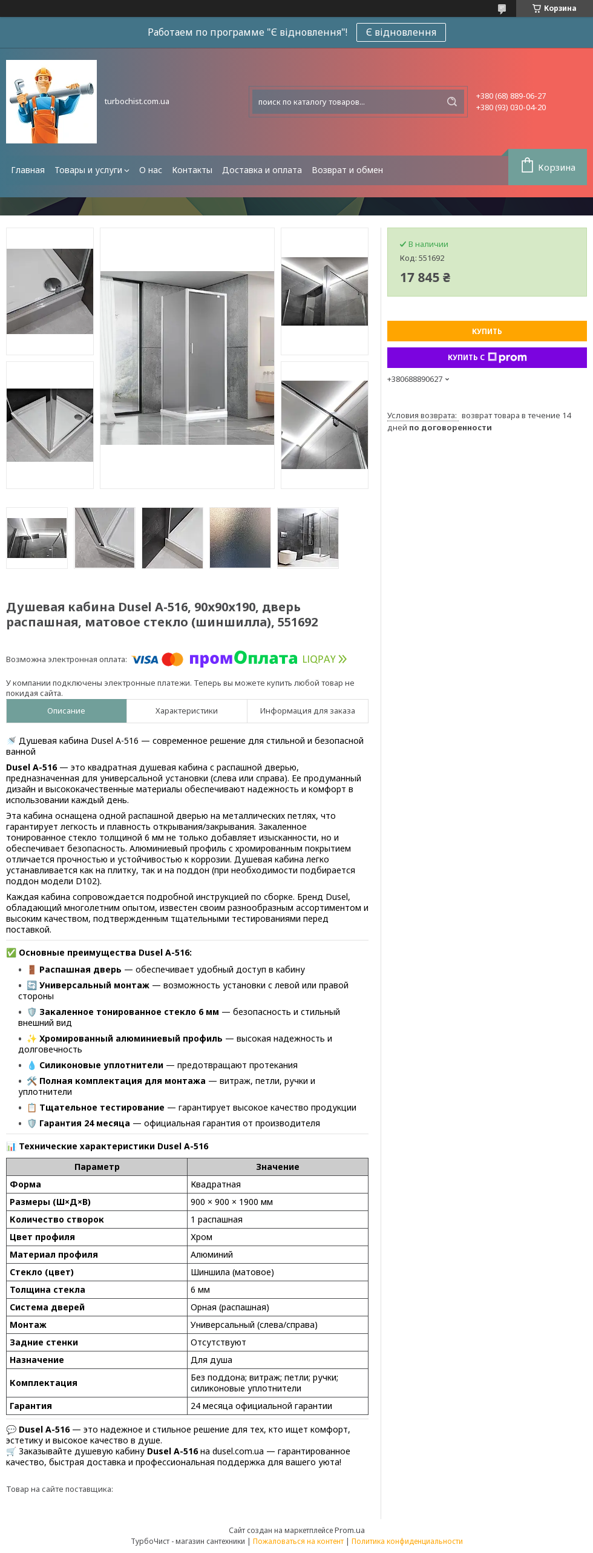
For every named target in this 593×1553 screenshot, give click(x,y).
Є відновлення (401, 32)
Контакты (192, 170)
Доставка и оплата (262, 170)
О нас (150, 170)
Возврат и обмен (347, 170)
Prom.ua (350, 1530)
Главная (28, 170)
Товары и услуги (88, 170)
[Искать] (452, 102)
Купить (487, 331)
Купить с (487, 357)
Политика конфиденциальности (407, 1541)
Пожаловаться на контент (298, 1541)
